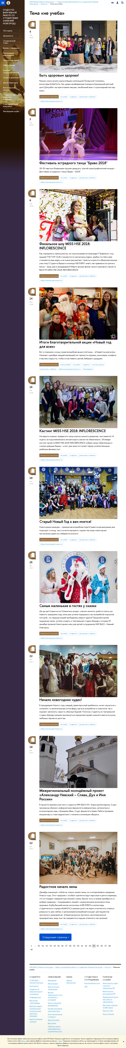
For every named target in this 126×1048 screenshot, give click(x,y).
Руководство (34, 986)
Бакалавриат (52, 980)
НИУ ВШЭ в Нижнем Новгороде (41, 967)
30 (39, 946)
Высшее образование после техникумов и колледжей (55, 996)
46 (102, 946)
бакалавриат (88, 369)
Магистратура (53, 984)
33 (51, 946)
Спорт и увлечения (11, 77)
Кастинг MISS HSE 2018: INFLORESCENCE (72, 430)
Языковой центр (53, 1020)
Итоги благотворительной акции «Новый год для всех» (75, 344)
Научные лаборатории (71, 981)
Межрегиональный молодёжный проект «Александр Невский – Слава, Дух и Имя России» (72, 794)
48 (109, 946)
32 (47, 946)
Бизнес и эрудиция (11, 48)
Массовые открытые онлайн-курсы (110, 1006)
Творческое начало (11, 60)
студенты (73, 97)
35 (58, 946)
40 (78, 946)
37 (66, 946)
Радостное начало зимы (58, 886)
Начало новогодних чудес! (60, 699)
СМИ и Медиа (9, 65)
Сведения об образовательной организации (36, 991)
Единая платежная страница (36, 1020)
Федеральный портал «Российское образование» (110, 999)
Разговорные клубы (11, 111)
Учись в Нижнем (108, 1014)
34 (55, 946)
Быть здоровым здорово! (59, 75)
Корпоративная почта (92, 983)
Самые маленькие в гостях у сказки (67, 605)
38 (70, 946)
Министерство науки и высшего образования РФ (110, 985)
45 (98, 946)
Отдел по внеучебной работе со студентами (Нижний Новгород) (78, 967)
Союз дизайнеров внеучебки (10, 105)
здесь (23, 1041)
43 (90, 946)
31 (43, 946)
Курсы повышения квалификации (54, 1004)
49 (31, 949)
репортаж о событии (87, 97)
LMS (85, 987)
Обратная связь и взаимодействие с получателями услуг (55, 1028)
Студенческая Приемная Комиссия (9, 97)
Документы (8, 36)
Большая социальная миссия (11, 71)
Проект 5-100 (108, 1011)
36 (62, 946)
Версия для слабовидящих (35, 1001)
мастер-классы (98, 364)
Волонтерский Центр (9, 88)
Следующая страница (55, 937)
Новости (108, 967)
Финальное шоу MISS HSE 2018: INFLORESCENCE (64, 245)
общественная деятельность (51, 101)
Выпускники (52, 1023)
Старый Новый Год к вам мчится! (65, 521)
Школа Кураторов (10, 82)
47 (105, 946)
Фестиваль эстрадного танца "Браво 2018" (73, 162)
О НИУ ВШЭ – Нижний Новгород (36, 981)
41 (82, 946)
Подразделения (35, 997)
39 (74, 946)
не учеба (63, 97)
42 (86, 946)
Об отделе (7, 31)
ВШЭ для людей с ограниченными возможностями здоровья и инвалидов (36, 1011)
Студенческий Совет (9, 42)
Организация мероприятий (8, 54)
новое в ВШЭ (65, 364)
